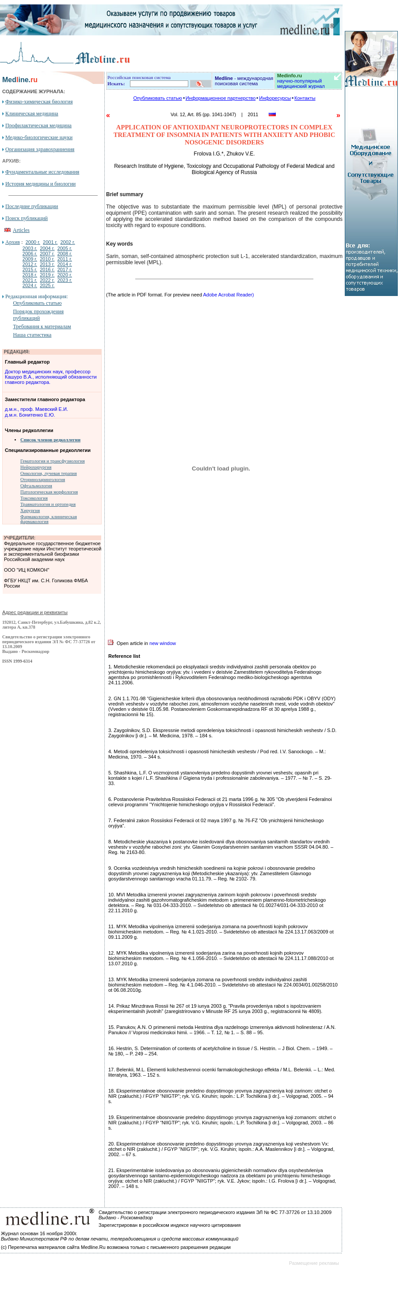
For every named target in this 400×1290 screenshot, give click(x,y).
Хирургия (30, 510)
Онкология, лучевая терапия (48, 473)
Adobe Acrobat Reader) (228, 294)
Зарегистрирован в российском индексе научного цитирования (169, 1225)
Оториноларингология (42, 479)
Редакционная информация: (36, 296)
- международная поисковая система (244, 81)
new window (162, 643)
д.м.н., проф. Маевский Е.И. (36, 409)
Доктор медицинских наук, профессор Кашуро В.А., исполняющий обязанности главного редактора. (51, 377)
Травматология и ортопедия (48, 504)
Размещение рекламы (314, 1263)
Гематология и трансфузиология (52, 461)
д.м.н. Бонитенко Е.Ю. (30, 414)
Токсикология (34, 498)
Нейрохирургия (35, 467)
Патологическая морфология (49, 491)
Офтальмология (36, 485)
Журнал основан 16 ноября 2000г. (39, 1233)
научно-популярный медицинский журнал (301, 81)
